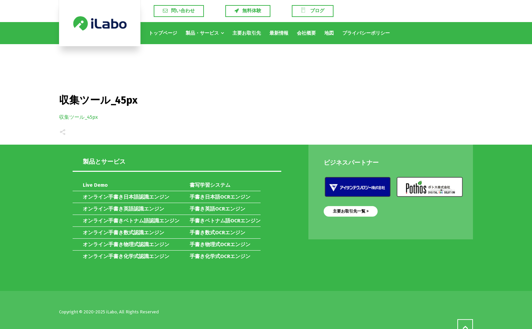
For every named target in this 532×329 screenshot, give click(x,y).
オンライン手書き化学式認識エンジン (126, 256)
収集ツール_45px (78, 117)
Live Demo (95, 185)
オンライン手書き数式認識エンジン (123, 233)
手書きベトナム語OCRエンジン (225, 221)
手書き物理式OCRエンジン (220, 244)
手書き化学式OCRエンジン (220, 256)
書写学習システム (210, 185)
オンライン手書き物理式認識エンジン (126, 244)
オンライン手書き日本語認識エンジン (126, 197)
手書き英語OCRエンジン (217, 209)
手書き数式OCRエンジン (217, 233)
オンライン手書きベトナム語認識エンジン (131, 221)
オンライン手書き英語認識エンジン (123, 209)
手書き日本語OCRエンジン (220, 197)
